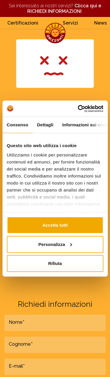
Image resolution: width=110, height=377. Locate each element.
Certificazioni (22, 23)
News (100, 23)
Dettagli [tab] (45, 124)
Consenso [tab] (17, 124)
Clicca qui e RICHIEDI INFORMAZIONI (64, 8)
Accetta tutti (55, 225)
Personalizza (55, 244)
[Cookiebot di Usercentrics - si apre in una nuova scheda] (78, 108)
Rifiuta (55, 263)
